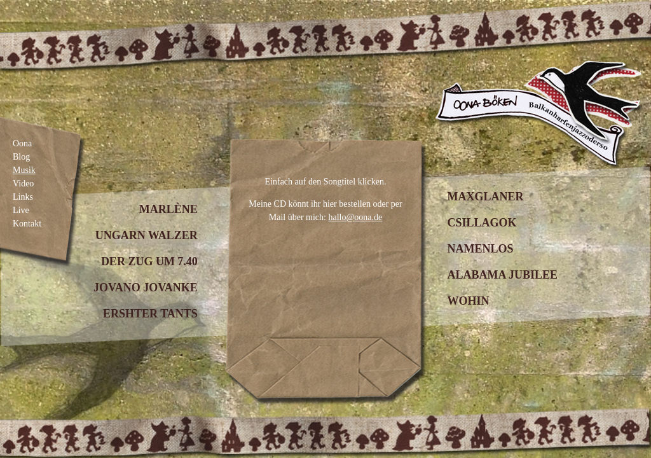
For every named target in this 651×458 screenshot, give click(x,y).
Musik (24, 170)
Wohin (468, 301)
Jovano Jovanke (145, 287)
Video (23, 183)
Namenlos (480, 248)
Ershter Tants (150, 313)
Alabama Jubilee (502, 274)
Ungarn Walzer (146, 235)
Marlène (168, 209)
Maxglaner (485, 196)
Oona (22, 143)
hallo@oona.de (355, 217)
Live (21, 210)
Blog (21, 157)
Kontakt (27, 223)
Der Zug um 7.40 (149, 261)
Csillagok (481, 222)
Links (23, 197)
